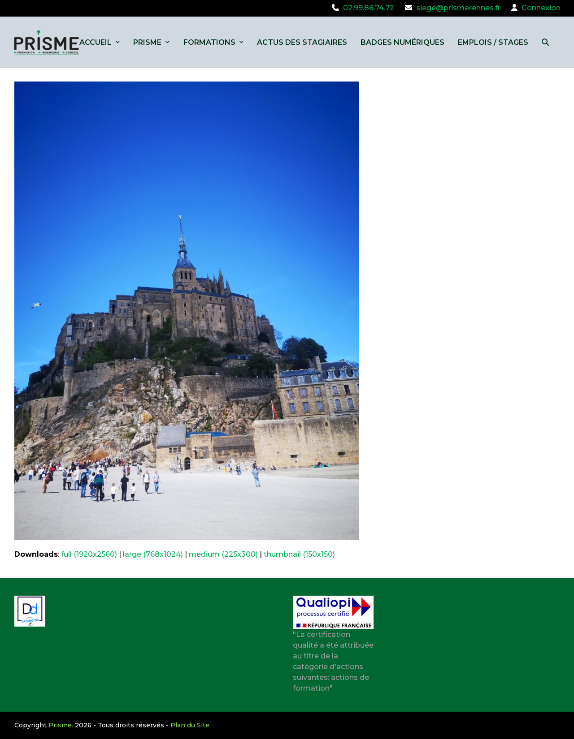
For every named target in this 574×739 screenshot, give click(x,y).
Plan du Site (189, 725)
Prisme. (60, 725)
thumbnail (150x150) (299, 554)
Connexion (541, 8)
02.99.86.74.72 (368, 8)
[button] (545, 42)
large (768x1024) (153, 554)
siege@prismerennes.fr (458, 8)
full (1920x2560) (89, 554)
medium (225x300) (223, 554)
